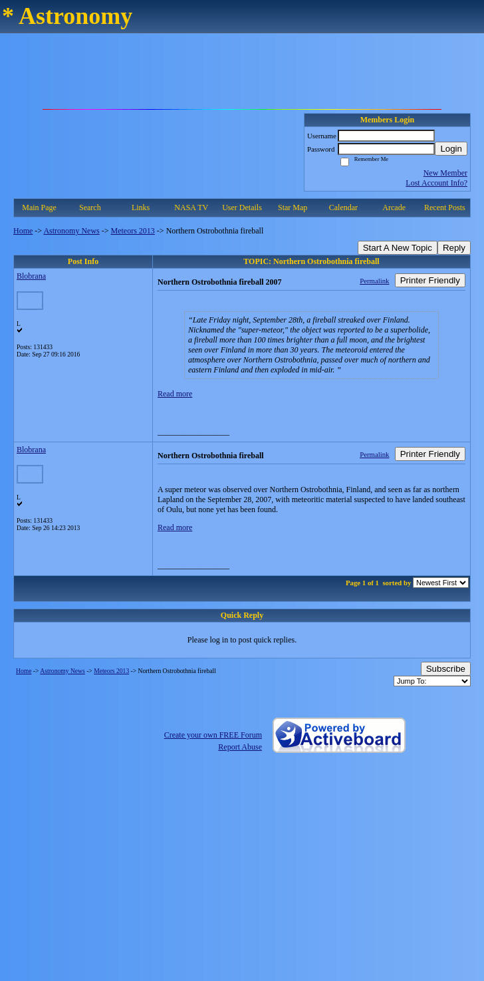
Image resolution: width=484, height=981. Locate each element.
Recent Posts (444, 207)
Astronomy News (71, 230)
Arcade (394, 207)
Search (90, 207)
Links (141, 207)
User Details (242, 207)
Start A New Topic (397, 248)
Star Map (292, 207)
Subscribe (445, 669)
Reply (454, 248)
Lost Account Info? (436, 183)
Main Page (39, 207)
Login (451, 149)
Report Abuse (240, 747)
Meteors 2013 (133, 230)
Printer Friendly (430, 280)
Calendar (343, 207)
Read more (175, 393)
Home (23, 230)
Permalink (374, 281)
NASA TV (191, 207)
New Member (445, 173)
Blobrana (31, 276)
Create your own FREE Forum (213, 735)
